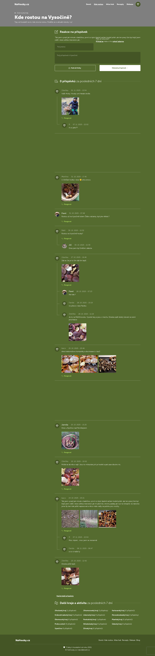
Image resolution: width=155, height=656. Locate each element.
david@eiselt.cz (84, 650)
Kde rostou (98, 4)
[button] (75, 68)
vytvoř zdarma (118, 41)
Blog (138, 640)
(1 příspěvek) (65, 611)
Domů (88, 4)
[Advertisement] (33, 65)
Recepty (120, 4)
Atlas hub (110, 4)
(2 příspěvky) (95, 611)
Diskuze (130, 4)
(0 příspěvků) (123, 611)
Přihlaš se (99, 41)
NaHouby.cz (22, 4)
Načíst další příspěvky (65, 596)
